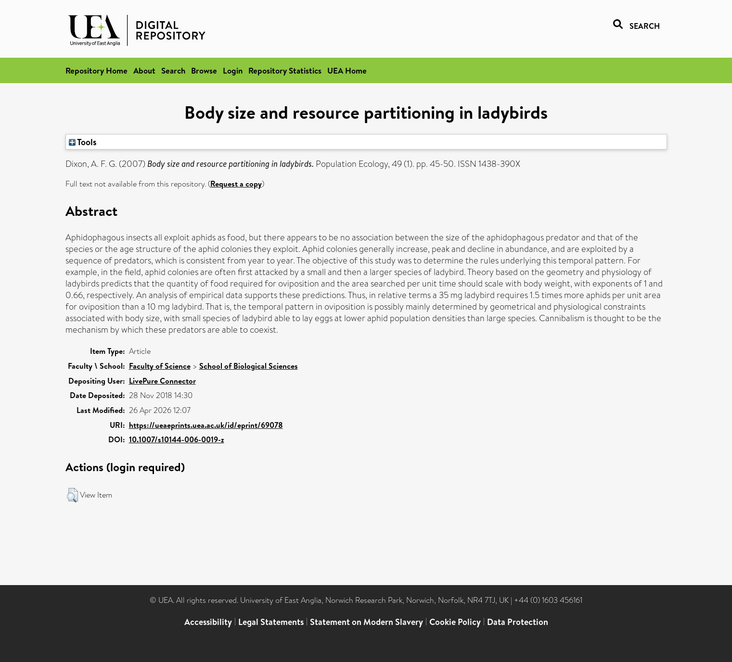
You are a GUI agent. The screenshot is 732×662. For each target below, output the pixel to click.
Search (173, 70)
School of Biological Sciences (248, 366)
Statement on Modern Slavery (366, 622)
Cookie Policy (455, 622)
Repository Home (96, 70)
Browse (204, 70)
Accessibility (208, 622)
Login (233, 70)
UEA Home (347, 70)
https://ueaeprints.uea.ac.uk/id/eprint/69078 (206, 425)
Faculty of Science (160, 366)
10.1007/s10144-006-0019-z (176, 439)
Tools (83, 142)
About (144, 70)
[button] (72, 495)
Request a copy (236, 183)
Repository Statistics (284, 70)
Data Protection (517, 622)
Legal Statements (271, 622)
